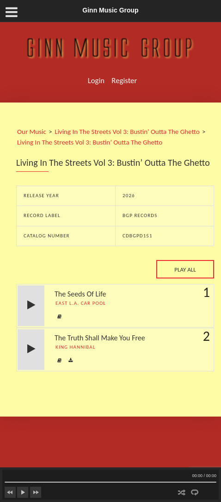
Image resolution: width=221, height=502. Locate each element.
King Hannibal (77, 347)
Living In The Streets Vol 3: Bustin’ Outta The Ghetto (89, 142)
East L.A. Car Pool (82, 303)
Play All (185, 269)
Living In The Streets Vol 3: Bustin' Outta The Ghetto (127, 131)
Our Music (31, 131)
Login (96, 80)
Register (124, 80)
